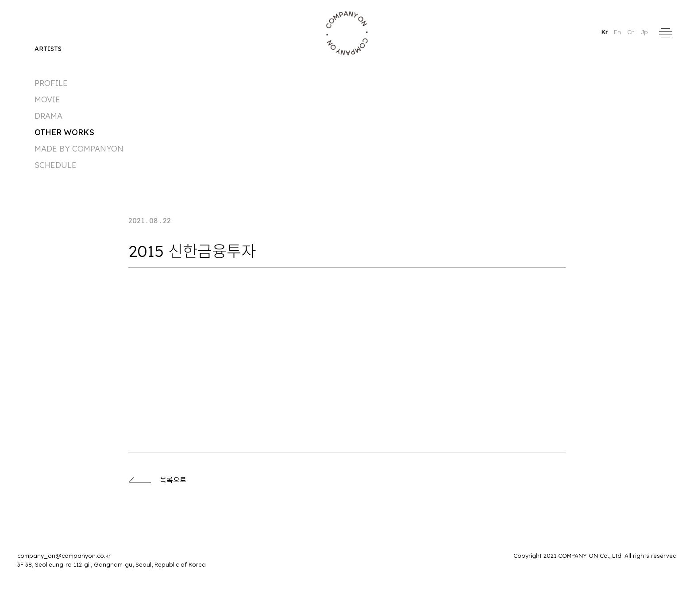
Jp (644, 31)
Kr (605, 31)
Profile (51, 83)
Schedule (56, 165)
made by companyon (79, 149)
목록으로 (157, 479)
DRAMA (48, 116)
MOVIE (47, 99)
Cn (631, 31)
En (618, 31)
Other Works (64, 132)
